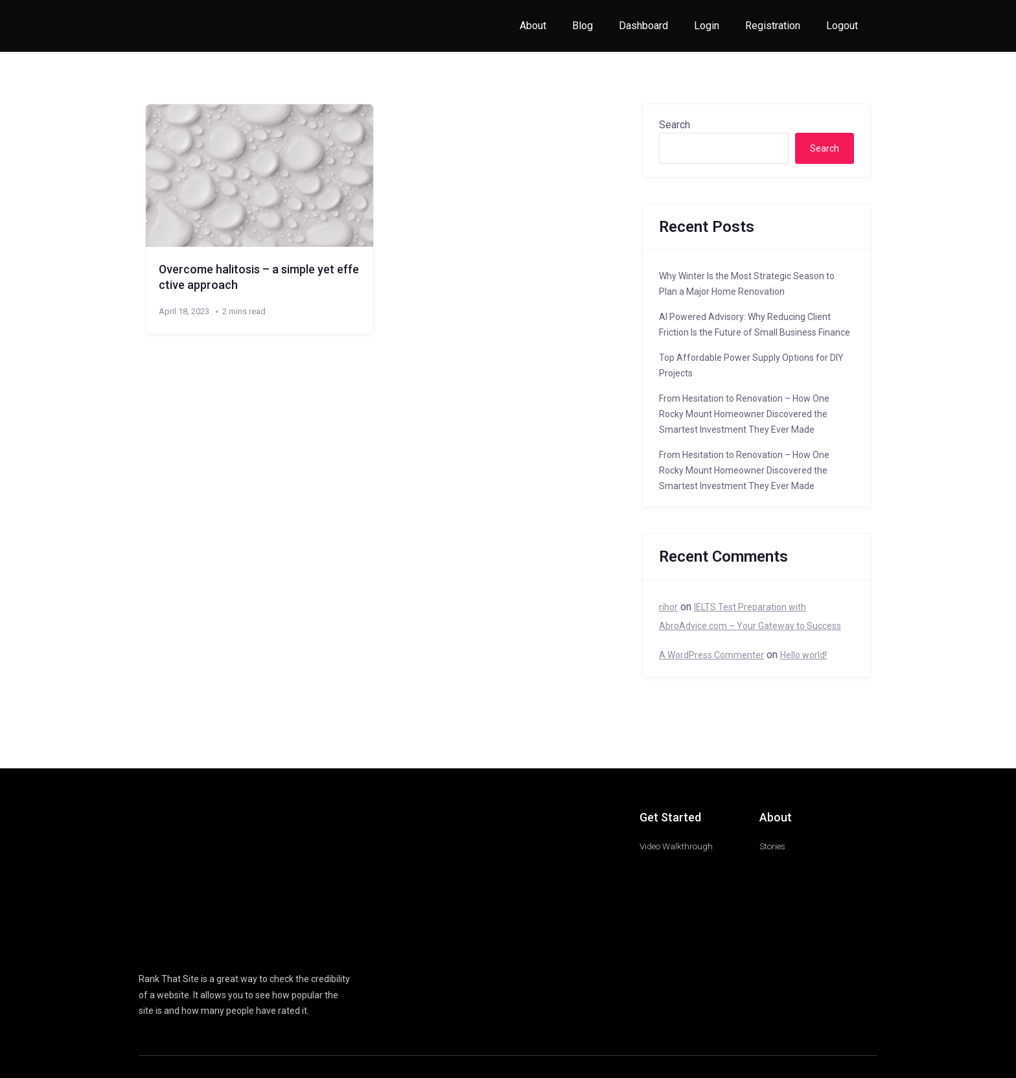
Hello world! (803, 655)
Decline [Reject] (77, 1046)
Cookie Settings (149, 1046)
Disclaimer (718, 967)
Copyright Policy (775, 967)
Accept (24, 1046)
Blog (582, 25)
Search (674, 125)
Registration (772, 25)
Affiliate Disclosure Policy (575, 967)
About (533, 25)
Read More (572, 1014)
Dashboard (643, 25)
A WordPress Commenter (711, 655)
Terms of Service (660, 967)
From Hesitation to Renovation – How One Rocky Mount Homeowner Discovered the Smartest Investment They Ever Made (744, 414)
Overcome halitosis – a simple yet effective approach (258, 276)
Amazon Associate (486, 967)
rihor (668, 607)
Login (706, 25)
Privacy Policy (837, 967)
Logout (842, 25)
